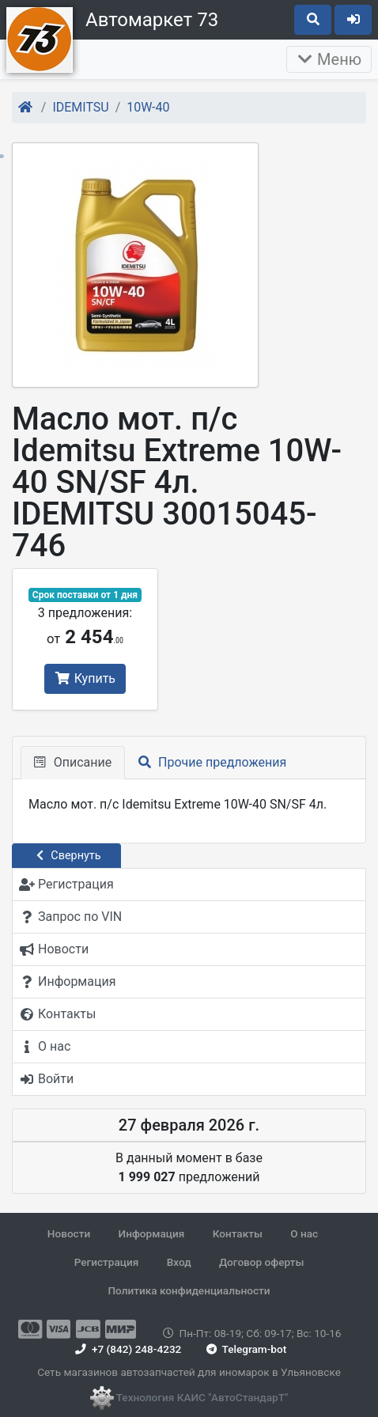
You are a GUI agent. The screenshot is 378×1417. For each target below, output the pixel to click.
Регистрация (106, 1262)
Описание (73, 762)
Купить (85, 678)
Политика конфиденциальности (189, 1290)
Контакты (238, 1233)
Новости (68, 1233)
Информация (152, 1233)
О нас (304, 1233)
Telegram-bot (244, 1349)
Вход (179, 1262)
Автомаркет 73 (151, 20)
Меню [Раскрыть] (329, 59)
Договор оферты (261, 1262)
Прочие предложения (212, 762)
